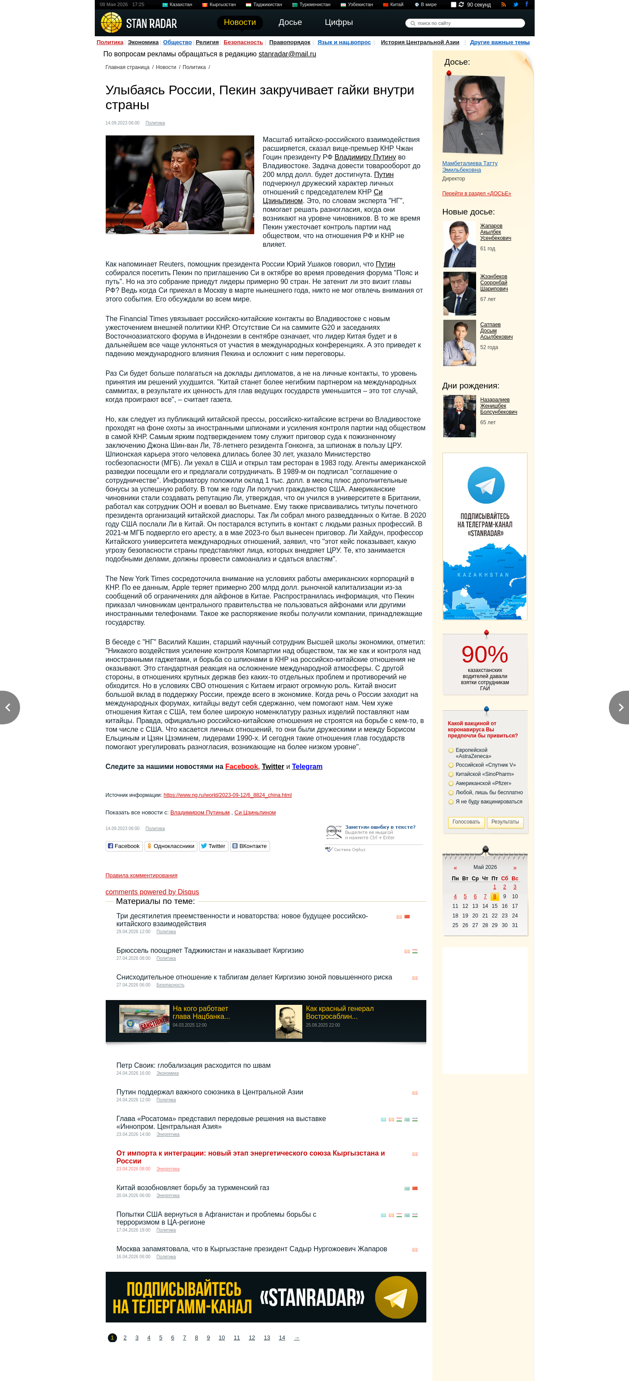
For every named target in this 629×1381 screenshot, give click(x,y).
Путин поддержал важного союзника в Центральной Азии (210, 1092)
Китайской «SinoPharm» (485, 774)
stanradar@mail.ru (287, 54)
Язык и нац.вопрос (344, 42)
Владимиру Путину (365, 157)
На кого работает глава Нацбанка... (201, 1012)
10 (222, 1337)
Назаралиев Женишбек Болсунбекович (499, 406)
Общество (177, 42)
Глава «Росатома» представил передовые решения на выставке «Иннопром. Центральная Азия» (221, 1122)
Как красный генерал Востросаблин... (339, 1012)
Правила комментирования (142, 875)
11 (237, 1337)
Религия (207, 42)
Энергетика (168, 1134)
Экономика (143, 42)
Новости (166, 67)
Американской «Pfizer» (483, 783)
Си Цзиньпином (255, 812)
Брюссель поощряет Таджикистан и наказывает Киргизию (210, 950)
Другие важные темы (500, 42)
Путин (384, 174)
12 (252, 1337)
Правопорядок (289, 42)
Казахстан (181, 4)
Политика (110, 42)
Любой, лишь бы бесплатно (489, 792)
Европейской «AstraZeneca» (473, 753)
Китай (397, 4)
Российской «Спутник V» (486, 765)
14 (282, 1337)
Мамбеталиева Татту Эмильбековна (470, 166)
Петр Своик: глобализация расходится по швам (194, 1065)
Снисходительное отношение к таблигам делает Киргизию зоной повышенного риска (254, 977)
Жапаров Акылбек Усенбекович (495, 232)
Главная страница (128, 67)
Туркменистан (315, 4)
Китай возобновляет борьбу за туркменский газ (193, 1187)
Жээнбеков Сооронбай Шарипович (494, 282)
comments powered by (152, 892)
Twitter (273, 766)
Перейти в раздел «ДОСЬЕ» (476, 193)
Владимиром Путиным (200, 812)
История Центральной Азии (420, 42)
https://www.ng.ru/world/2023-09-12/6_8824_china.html (227, 795)
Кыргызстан (223, 4)
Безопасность (243, 42)
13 (267, 1337)
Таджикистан (267, 4)
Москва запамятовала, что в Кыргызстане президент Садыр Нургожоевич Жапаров (252, 1249)
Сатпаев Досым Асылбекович (496, 331)
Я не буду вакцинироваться (489, 802)
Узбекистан (360, 4)
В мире (429, 4)
